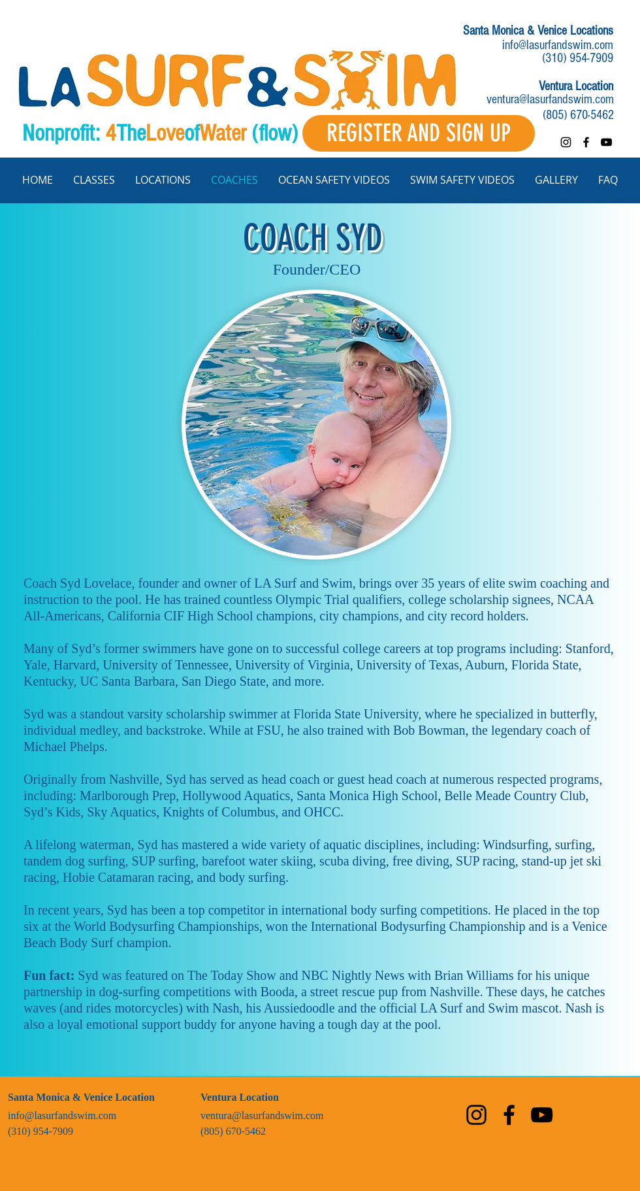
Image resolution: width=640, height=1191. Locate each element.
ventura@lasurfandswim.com (550, 99)
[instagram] (566, 142)
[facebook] (586, 142)
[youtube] (606, 142)
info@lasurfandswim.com (557, 45)
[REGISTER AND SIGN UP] (418, 133)
